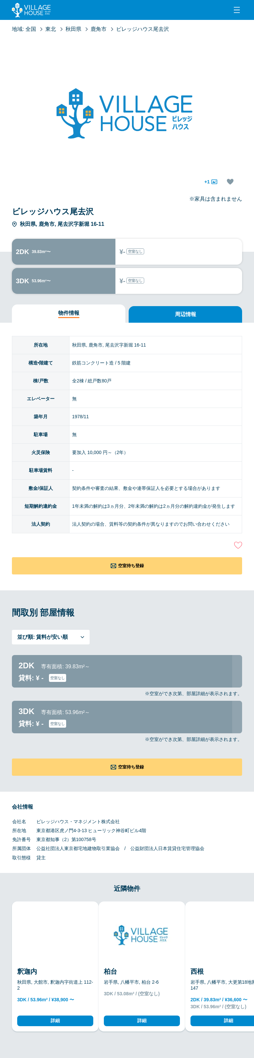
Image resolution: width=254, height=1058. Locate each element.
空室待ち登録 (131, 565)
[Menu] (237, 10)
